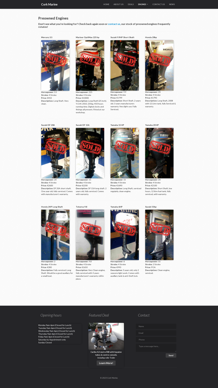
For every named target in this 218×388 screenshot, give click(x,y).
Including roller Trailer (106, 357)
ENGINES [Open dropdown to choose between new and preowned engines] (143, 4)
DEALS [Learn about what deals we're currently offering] (131, 4)
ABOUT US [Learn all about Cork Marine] (119, 4)
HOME (106, 4)
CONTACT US (158, 4)
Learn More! (106, 363)
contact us (114, 23)
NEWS (172, 4)
